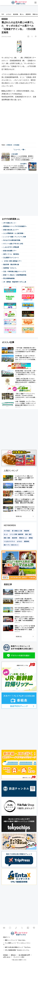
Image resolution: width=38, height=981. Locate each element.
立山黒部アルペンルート (11, 257)
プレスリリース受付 (18, 957)
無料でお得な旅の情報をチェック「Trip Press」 (18, 947)
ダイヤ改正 (7, 531)
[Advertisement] (19, 122)
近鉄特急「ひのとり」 (10, 268)
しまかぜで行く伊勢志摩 (11, 247)
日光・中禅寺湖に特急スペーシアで (14, 271)
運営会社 (13, 955)
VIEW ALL (19, 516)
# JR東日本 (9, 145)
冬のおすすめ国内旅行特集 (11, 240)
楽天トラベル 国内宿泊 (11, 254)
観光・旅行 (28, 534)
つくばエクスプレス (9, 541)
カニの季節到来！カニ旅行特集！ (14, 233)
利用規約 (5, 955)
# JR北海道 (16, 145)
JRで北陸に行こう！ (9, 223)
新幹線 (31, 538)
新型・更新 (7, 538)
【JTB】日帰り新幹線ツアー (12, 261)
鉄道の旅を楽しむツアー (11, 230)
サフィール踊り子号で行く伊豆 (13, 243)
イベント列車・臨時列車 (16, 534)
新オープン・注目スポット (11, 545)
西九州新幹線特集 (9, 278)
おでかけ (8, 14)
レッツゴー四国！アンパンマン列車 (14, 237)
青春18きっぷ (23, 538)
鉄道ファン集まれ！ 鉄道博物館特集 (14, 275)
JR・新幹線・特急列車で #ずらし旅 (14, 282)
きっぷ (5, 534)
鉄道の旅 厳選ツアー (9, 250)
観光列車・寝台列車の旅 (11, 264)
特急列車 (26, 531)
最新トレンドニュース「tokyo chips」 (15, 940)
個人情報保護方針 (23, 955)
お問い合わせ (6, 957)
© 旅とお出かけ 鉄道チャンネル (19, 959)
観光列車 (14, 538)
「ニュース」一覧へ (19, 149)
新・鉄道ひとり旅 (17, 531)
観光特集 (15, 14)
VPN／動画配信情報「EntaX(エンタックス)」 (17, 950)
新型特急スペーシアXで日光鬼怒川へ (15, 226)
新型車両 (28, 14)
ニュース (5, 18)
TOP (2, 14)
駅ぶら (22, 14)
